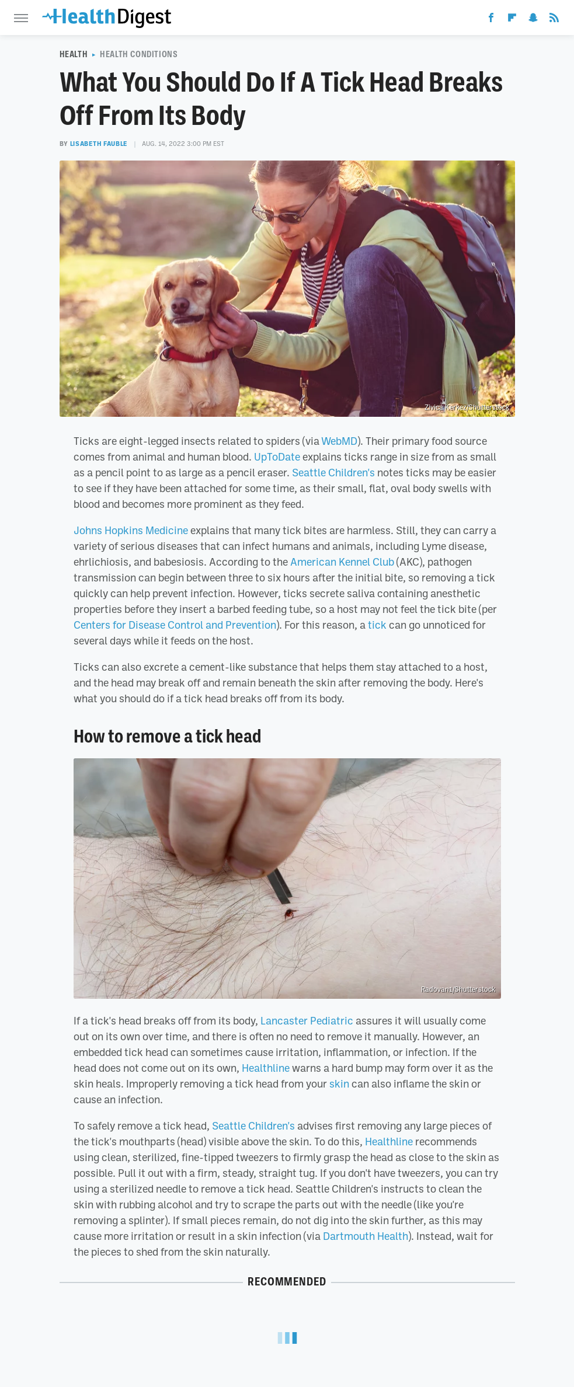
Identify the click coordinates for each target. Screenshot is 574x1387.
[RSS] (554, 19)
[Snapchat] (533, 19)
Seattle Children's (333, 472)
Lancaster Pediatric (306, 1020)
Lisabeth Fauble (99, 144)
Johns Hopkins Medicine (131, 530)
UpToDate (277, 456)
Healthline (266, 1067)
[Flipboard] (512, 19)
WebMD (339, 440)
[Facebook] (491, 19)
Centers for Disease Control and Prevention (175, 624)
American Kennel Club (342, 561)
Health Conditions (139, 54)
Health (74, 54)
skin (339, 1083)
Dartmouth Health (365, 1235)
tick (377, 624)
